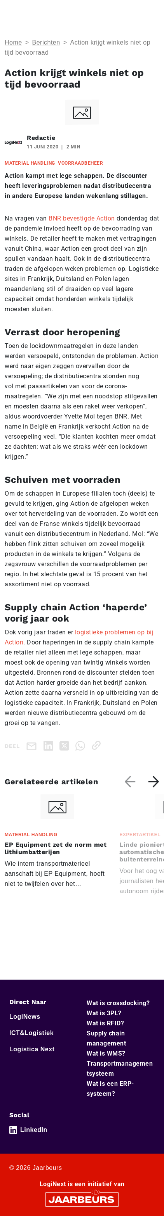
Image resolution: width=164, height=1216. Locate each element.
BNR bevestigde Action (82, 218)
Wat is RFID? (105, 1023)
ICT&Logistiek (31, 1033)
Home (13, 42)
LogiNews (24, 1016)
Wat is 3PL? (104, 1013)
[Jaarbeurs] (82, 1199)
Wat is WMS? (106, 1053)
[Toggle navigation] (152, 11)
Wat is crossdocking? (118, 1003)
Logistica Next (31, 1049)
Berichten (46, 42)
